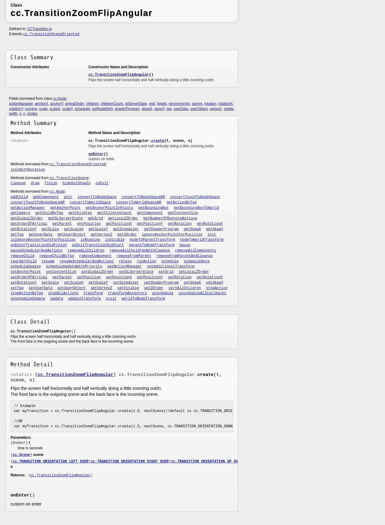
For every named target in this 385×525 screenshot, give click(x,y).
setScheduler (126, 283)
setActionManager (124, 266)
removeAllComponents (195, 251)
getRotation (180, 224)
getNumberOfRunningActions (170, 218)
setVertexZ (101, 288)
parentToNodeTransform (151, 245)
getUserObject (71, 235)
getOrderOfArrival (29, 224)
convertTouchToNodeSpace (195, 197)
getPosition (89, 224)
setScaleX (73, 283)
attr (68, 197)
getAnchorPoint (65, 208)
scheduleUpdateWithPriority (74, 266)
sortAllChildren (184, 288)
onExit (102, 183)
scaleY (67, 109)
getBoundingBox (153, 208)
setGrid (166, 272)
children (92, 104)
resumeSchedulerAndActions (87, 261)
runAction (146, 261)
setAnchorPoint (26, 272)
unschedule (163, 293)
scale (43, 109)
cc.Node (59, 98)
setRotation (180, 277)
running (31, 109)
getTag (17, 235)
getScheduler (126, 229)
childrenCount (112, 104)
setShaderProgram (161, 283)
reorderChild (23, 261)
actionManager (21, 104)
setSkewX (192, 283)
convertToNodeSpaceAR (143, 197)
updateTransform (84, 299)
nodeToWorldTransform (201, 240)
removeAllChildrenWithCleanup (139, 251)
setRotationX (210, 277)
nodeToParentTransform (152, 240)
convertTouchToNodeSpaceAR (38, 202)
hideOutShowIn (77, 183)
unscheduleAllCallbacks (202, 293)
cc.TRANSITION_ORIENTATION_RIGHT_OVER (129, 461)
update (56, 299)
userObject (199, 109)
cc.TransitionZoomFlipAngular (118, 75)
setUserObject (71, 288)
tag (168, 109)
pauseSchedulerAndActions (37, 251)
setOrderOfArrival (29, 277)
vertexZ (216, 109)
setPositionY (150, 277)
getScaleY (98, 229)
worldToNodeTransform (143, 299)
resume (48, 261)
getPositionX (119, 224)
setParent (62, 277)
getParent (62, 224)
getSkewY (214, 229)
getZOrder (127, 235)
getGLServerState (65, 218)
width (13, 113)
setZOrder (154, 288)
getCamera (20, 213)
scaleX (55, 109)
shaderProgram (127, 109)
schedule (170, 261)
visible (229, 109)
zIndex (32, 113)
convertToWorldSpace (90, 202)
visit (111, 299)
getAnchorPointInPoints (109, 208)
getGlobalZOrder (27, 218)
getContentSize (183, 213)
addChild (19, 197)
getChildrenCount (114, 213)
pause (184, 245)
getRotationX (210, 224)
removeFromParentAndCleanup (184, 256)
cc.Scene (21, 455)
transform (93, 293)
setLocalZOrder (194, 272)
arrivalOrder (74, 104)
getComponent (150, 213)
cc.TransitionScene (69, 178)
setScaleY (98, 283)
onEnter (95, 154)
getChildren (80, 213)
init (212, 235)
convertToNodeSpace (97, 197)
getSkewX (192, 229)
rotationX (225, 104)
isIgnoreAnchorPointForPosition (43, 240)
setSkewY (214, 283)
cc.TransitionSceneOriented (51, 34)
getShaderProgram (161, 229)
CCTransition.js (39, 29)
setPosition (89, 277)
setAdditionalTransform (170, 266)
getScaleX (73, 229)
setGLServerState (136, 272)
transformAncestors (127, 293)
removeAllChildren (86, 251)
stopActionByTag (27, 293)
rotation (210, 104)
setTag (17, 288)
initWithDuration (28, 170)
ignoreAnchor (179, 104)
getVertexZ (101, 235)
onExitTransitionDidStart (98, 245)
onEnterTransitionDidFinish (39, 245)
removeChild (22, 256)
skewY (159, 109)
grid (152, 104)
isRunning (90, 240)
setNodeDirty (102, 109)
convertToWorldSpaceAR (138, 202)
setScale (50, 283)
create (157, 141)
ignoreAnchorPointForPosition (172, 235)
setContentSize (61, 272)
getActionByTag (181, 202)
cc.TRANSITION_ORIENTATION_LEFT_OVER (50, 461)
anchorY (56, 104)
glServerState (136, 104)
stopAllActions (63, 293)
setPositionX (119, 277)
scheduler (82, 109)
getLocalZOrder (123, 218)
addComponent (46, 197)
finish (51, 183)
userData (181, 109)
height (162, 104)
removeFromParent (134, 256)
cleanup (18, 183)
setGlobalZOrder (97, 272)
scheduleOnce (196, 261)
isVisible (115, 240)
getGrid (95, 218)
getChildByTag (49, 213)
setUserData (40, 288)
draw (35, 183)
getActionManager (28, 208)
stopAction (217, 288)
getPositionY (150, 224)
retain (125, 261)
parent (197, 104)
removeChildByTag (56, 256)
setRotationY (23, 283)
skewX (147, 109)
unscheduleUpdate (28, 299)
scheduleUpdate (26, 266)
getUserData (40, 235)
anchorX (41, 104)
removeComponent (95, 256)
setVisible (128, 288)
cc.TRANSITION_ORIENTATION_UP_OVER (206, 461)
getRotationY (23, 229)
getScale (50, 229)
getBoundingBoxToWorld (196, 208)
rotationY (16, 109)
